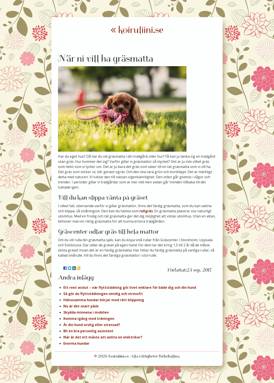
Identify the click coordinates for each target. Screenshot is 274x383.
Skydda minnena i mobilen (86, 312)
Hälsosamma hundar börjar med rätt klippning (103, 300)
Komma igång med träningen (88, 318)
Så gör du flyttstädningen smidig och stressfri (103, 293)
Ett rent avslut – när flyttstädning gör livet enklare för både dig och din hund (129, 287)
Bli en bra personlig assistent (88, 331)
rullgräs (146, 211)
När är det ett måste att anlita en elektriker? (102, 337)
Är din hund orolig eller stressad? (91, 324)
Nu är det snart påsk (81, 306)
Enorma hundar (76, 343)
